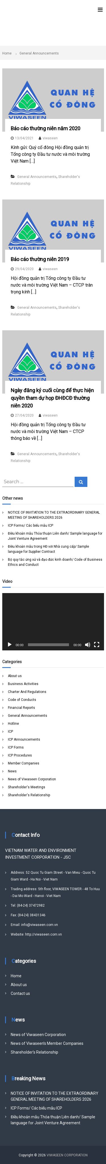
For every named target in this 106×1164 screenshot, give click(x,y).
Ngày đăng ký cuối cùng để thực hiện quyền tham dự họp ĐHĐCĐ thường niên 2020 (52, 398)
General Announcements (37, 177)
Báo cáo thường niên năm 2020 (45, 128)
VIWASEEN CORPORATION (67, 1155)
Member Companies (23, 763)
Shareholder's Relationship (29, 795)
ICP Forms (16, 747)
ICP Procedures (20, 755)
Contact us (20, 993)
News (12, 771)
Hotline (13, 724)
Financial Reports (21, 708)
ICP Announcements (24, 739)
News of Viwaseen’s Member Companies (47, 1043)
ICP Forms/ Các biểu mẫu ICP (30, 526)
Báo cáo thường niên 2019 (40, 259)
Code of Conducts (22, 700)
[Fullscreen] (96, 645)
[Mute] (87, 645)
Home (16, 976)
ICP (10, 732)
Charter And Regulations (27, 692)
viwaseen (50, 138)
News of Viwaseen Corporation (32, 779)
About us (15, 676)
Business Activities (23, 684)
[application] (53, 622)
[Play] (9, 645)
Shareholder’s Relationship (34, 1052)
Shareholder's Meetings (26, 787)
